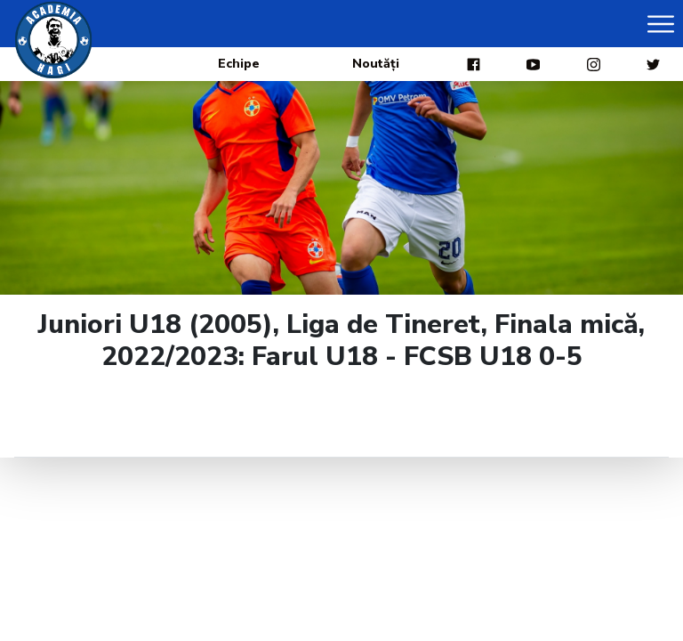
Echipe (239, 63)
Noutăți (375, 63)
